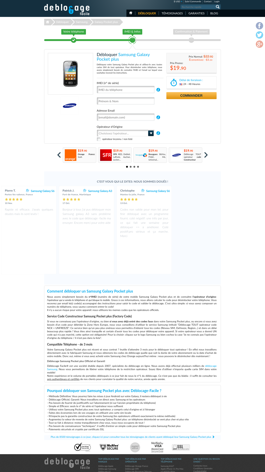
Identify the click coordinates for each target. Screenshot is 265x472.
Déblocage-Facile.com (67, 431)
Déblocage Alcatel (106, 451)
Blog (214, 13)
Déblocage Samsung (107, 437)
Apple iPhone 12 (168, 448)
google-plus (218, 467)
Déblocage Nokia (105, 445)
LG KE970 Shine (168, 440)
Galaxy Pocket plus (106, 22)
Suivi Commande (193, 1)
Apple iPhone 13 (168, 445)
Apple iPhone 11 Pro (170, 451)
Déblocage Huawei (106, 448)
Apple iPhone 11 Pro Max (172, 437)
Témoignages (172, 13)
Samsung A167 (167, 434)
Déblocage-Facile (67, 9)
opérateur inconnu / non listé (117, 139)
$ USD (177, 1)
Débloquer (147, 13)
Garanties (196, 13)
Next (206, 155)
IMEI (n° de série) (108, 83)
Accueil (130, 12)
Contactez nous (200, 434)
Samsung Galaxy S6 (88, 191)
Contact (208, 1)
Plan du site (198, 442)
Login (217, 1)
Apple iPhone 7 (167, 442)
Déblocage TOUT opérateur (192, 157)
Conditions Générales (202, 436)
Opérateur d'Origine (110, 126)
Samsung (82, 22)
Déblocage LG (104, 440)
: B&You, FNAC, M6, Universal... (157, 157)
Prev (59, 155)
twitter (210, 467)
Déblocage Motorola (107, 442)
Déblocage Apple (105, 434)
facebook (203, 467)
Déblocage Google (106, 453)
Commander (191, 95)
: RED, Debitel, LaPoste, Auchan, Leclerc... (121, 157)
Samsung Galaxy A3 (146, 191)
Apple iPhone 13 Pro (170, 453)
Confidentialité (199, 439)
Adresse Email (106, 110)
